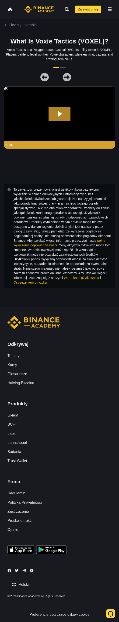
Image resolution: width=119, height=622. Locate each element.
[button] (109, 9)
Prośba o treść (19, 521)
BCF (11, 424)
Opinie (12, 530)
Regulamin (16, 493)
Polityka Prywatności (24, 502)
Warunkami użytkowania (81, 278)
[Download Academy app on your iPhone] (20, 550)
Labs (11, 434)
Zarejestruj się (88, 9)
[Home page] (39, 9)
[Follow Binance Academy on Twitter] (17, 570)
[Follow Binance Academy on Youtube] (32, 570)
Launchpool (17, 443)
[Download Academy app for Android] (51, 550)
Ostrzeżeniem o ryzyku (30, 282)
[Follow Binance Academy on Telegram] (24, 570)
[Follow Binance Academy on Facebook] (9, 570)
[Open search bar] (65, 9)
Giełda (12, 415)
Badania (14, 452)
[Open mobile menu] (109, 9)
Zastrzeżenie (18, 511)
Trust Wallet (17, 461)
